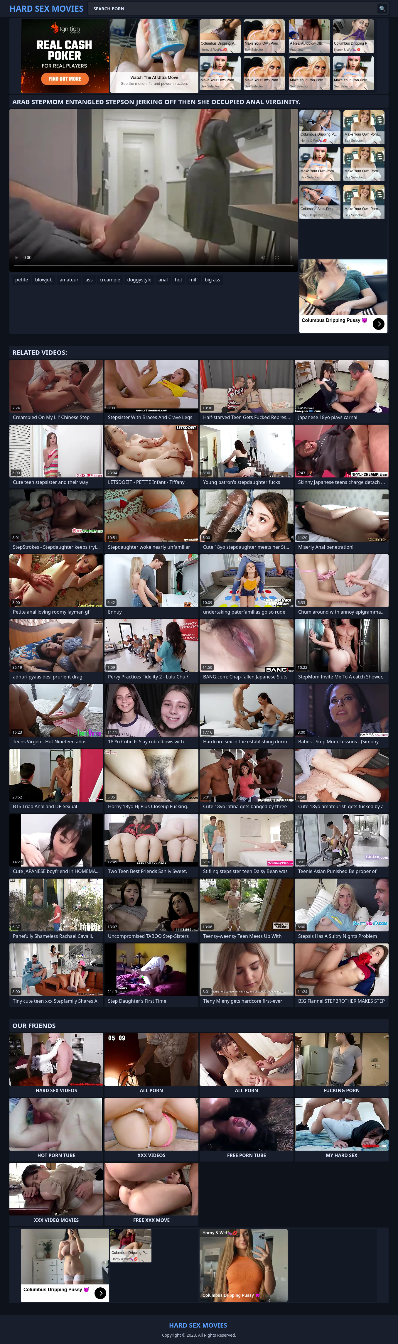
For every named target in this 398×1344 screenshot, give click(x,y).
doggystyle (139, 279)
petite (21, 279)
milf (193, 279)
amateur (69, 279)
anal (163, 279)
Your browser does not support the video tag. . (153, 190)
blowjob (44, 279)
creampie (110, 279)
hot (178, 279)
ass (88, 279)
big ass (212, 279)
